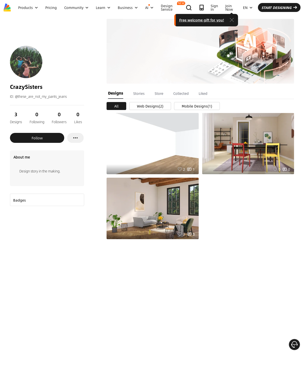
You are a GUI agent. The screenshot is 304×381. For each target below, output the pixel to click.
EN (247, 7)
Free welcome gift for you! (201, 19)
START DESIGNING (279, 7)
